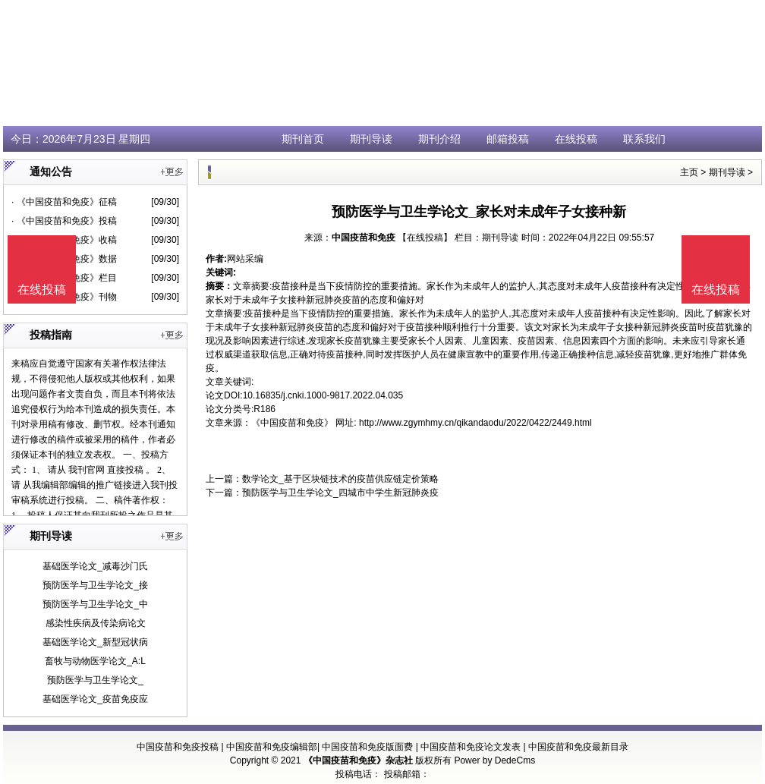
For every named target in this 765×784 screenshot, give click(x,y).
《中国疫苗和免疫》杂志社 (358, 760)
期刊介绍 (439, 139)
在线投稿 (576, 139)
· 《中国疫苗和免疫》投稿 (64, 221)
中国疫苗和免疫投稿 (178, 746)
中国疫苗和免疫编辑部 (271, 746)
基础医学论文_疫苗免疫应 (95, 699)
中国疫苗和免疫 (363, 237)
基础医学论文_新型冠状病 (95, 642)
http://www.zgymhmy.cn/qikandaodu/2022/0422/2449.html (475, 422)
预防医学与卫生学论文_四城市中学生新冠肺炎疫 (340, 492)
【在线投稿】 (425, 237)
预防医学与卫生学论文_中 (95, 604)
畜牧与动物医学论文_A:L (95, 661)
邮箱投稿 (507, 139)
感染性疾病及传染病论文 (96, 623)
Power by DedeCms (494, 760)
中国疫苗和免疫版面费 (367, 746)
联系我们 (644, 139)
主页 (689, 172)
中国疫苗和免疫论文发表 (470, 746)
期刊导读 (371, 139)
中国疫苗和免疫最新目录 (578, 746)
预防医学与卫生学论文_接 (95, 585)
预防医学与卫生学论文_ (95, 680)
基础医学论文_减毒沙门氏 (95, 566)
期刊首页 (303, 139)
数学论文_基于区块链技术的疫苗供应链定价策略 (340, 479)
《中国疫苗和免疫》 (292, 422)
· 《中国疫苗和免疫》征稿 (64, 202)
